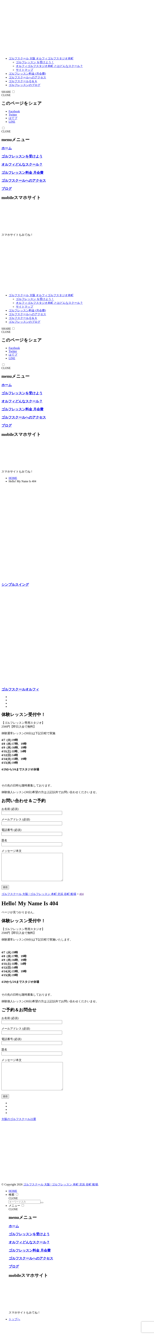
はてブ (13, 118)
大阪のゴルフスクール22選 (18, 1129)
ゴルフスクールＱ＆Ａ (23, 81)
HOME (13, 478)
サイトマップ (24, 69)
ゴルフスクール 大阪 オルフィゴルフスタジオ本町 (41, 58)
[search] (42, 1213)
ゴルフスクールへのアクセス (27, 77)
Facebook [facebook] (14, 111)
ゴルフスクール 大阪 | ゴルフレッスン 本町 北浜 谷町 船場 (60, 1195)
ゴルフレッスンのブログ (24, 85)
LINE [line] (12, 121)
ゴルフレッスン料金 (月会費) (27, 73)
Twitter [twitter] (13, 114)
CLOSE (6, 95)
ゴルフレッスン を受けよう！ (35, 62)
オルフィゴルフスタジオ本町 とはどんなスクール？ (49, 66)
